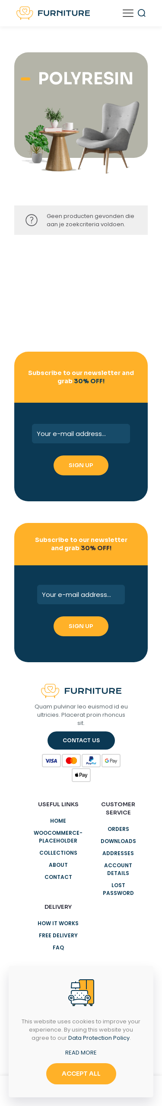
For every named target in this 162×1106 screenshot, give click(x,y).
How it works (58, 923)
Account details (118, 869)
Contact (58, 877)
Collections (58, 852)
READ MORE (81, 1052)
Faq (58, 947)
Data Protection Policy (99, 1038)
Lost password (118, 889)
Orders (118, 829)
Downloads (118, 841)
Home (58, 820)
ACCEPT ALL (81, 1073)
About (58, 865)
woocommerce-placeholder (58, 836)
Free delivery (58, 935)
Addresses (118, 853)
